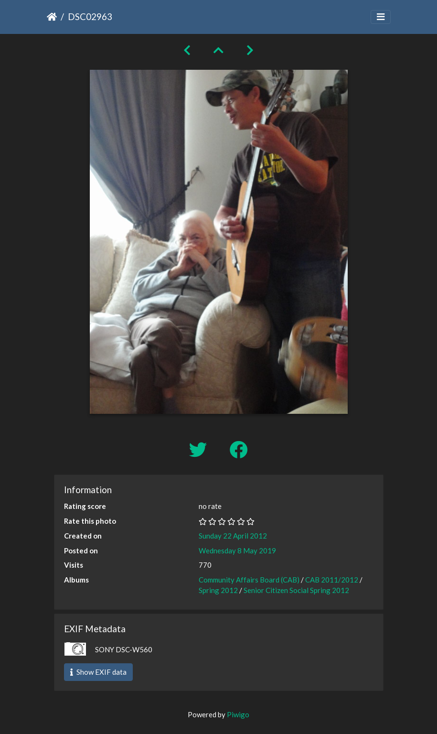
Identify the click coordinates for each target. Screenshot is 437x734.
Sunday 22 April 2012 (233, 535)
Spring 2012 (218, 590)
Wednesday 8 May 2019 (237, 550)
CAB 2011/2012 (331, 579)
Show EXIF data (98, 672)
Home (52, 16)
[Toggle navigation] (381, 17)
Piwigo (238, 714)
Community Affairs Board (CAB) (249, 579)
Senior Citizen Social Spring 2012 (296, 590)
